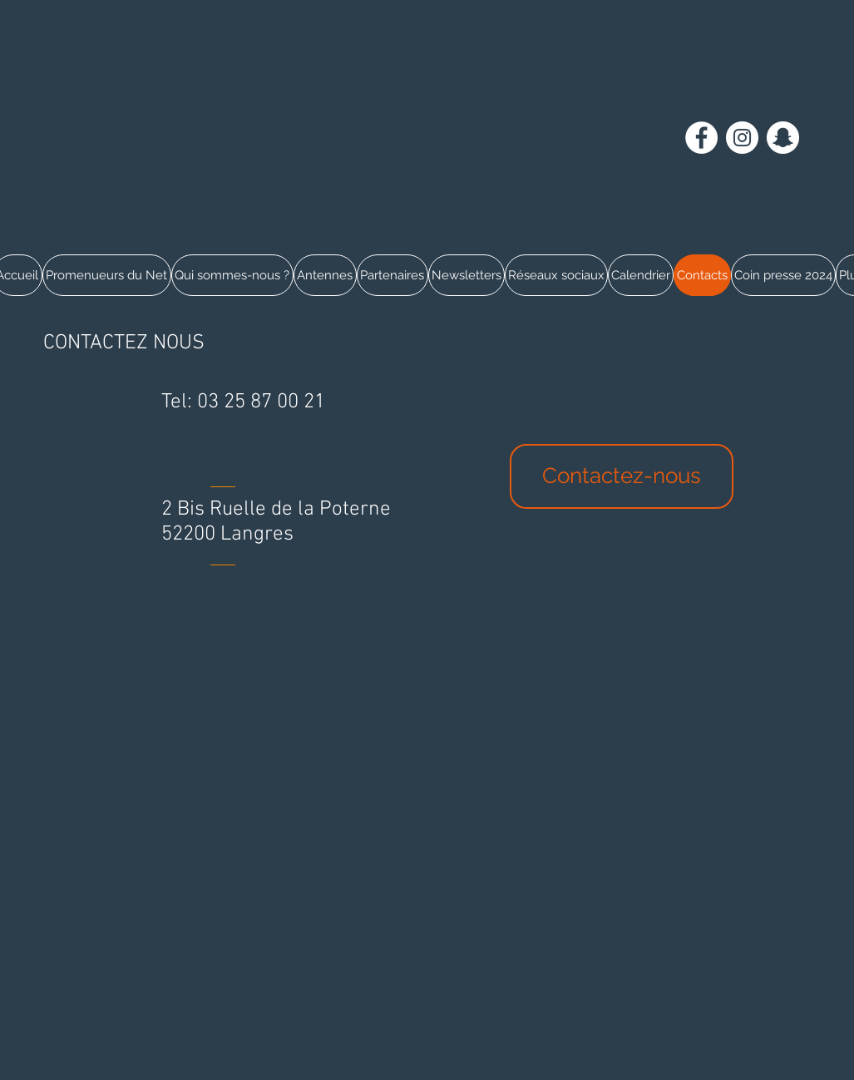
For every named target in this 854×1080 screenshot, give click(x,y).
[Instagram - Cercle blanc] (742, 137)
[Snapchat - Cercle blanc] (783, 137)
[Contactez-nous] (621, 476)
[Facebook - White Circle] (701, 137)
